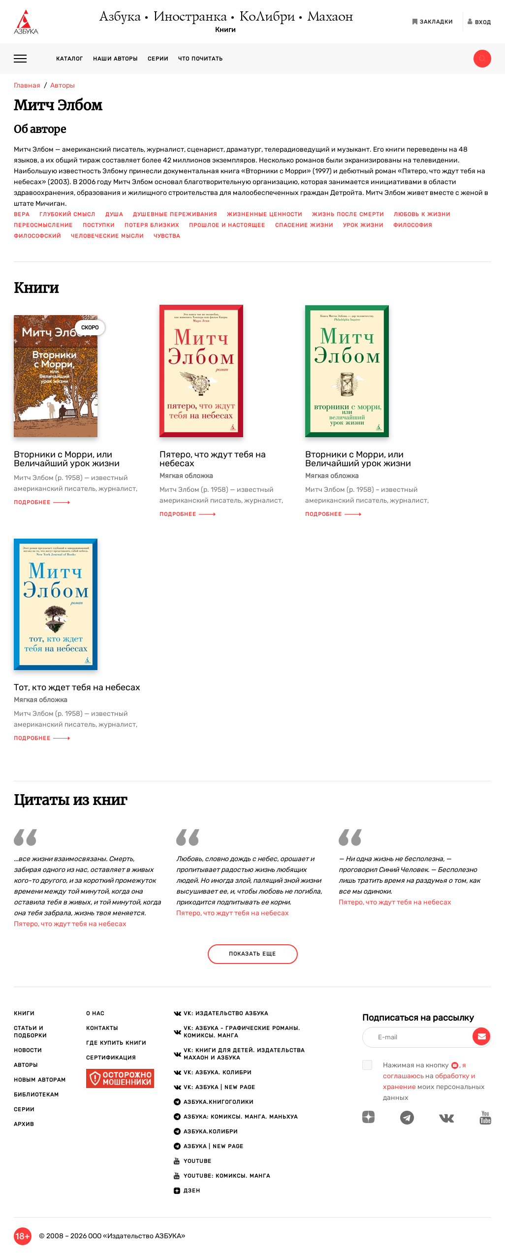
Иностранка (189, 17)
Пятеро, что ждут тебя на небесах (212, 459)
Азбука (119, 17)
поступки (99, 225)
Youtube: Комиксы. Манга (227, 1176)
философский (37, 236)
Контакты (102, 1028)
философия (412, 225)
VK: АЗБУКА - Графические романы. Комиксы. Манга (242, 1032)
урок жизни (363, 225)
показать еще (252, 954)
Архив (24, 1124)
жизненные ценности (264, 214)
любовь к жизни (422, 214)
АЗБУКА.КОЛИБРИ (211, 1131)
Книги (225, 30)
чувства (167, 236)
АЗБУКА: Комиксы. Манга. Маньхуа (241, 1117)
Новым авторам (40, 1080)
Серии (158, 59)
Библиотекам (36, 1095)
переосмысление (43, 225)
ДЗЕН (192, 1191)
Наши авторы (115, 59)
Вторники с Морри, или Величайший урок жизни (67, 459)
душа (114, 214)
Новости (28, 1050)
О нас (95, 1013)
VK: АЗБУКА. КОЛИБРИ (218, 1072)
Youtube (198, 1161)
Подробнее (42, 502)
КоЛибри (266, 17)
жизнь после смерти (348, 214)
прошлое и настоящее (227, 225)
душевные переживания (175, 214)
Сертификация (111, 1058)
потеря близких (152, 225)
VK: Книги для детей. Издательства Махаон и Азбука (244, 1054)
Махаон (329, 17)
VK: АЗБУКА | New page (219, 1087)
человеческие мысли (107, 236)
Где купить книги (116, 1043)
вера (22, 214)
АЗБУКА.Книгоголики (218, 1102)
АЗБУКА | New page (214, 1146)
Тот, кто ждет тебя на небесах (77, 687)
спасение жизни (304, 225)
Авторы (26, 1065)
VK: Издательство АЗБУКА (226, 1013)
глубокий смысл (67, 214)
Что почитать (200, 59)
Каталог (69, 59)
